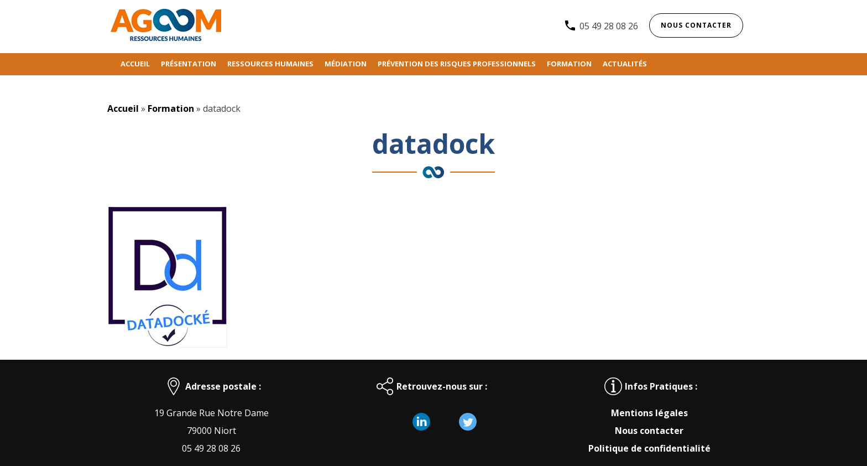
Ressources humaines (270, 64)
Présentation (188, 64)
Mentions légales (649, 413)
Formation (569, 64)
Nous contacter (696, 25)
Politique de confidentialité (649, 448)
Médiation (346, 64)
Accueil (135, 64)
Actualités (625, 64)
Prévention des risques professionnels (457, 64)
